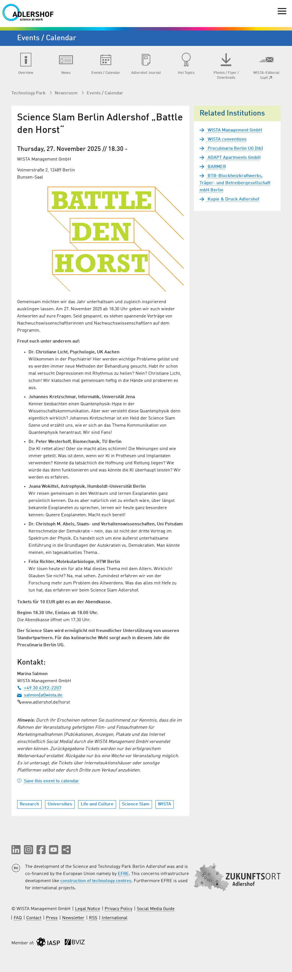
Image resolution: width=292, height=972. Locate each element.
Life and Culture (97, 804)
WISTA (164, 804)
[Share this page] (66, 849)
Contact (33, 918)
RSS (93, 918)
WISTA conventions (226, 139)
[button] (16, 849)
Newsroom (67, 93)
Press (52, 918)
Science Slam (135, 804)
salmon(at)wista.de (39, 695)
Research (29, 804)
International (114, 918)
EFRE (123, 874)
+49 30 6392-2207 (39, 688)
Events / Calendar (105, 93)
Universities (60, 804)
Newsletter (73, 918)
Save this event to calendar (48, 781)
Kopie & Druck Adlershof (232, 199)
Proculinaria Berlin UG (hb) (234, 148)
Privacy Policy (118, 909)
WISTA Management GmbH (234, 130)
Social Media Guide (156, 909)
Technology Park (29, 93)
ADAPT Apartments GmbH (233, 157)
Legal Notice (87, 909)
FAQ (18, 918)
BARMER (216, 167)
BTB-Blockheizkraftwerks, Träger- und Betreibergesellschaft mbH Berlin (235, 183)
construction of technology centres (95, 881)
